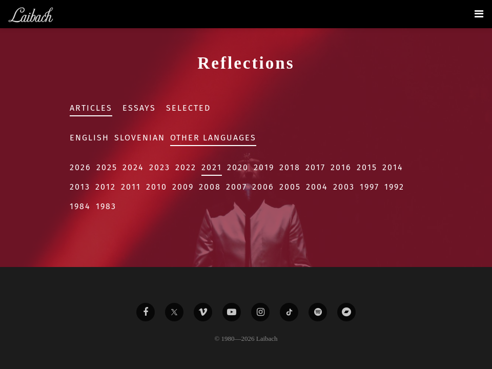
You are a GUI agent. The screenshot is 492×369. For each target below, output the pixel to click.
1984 (80, 206)
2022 (185, 167)
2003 (344, 187)
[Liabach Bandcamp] (346, 312)
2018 (289, 167)
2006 (263, 187)
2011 (131, 187)
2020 (238, 167)
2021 (211, 167)
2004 (317, 187)
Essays (139, 108)
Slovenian (139, 137)
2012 (105, 187)
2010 (156, 187)
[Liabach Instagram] (260, 312)
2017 (315, 167)
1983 (106, 206)
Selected (188, 108)
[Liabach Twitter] (174, 312)
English (89, 137)
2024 (133, 167)
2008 (210, 187)
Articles (91, 108)
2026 (80, 167)
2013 (80, 187)
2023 (159, 167)
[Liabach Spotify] (318, 312)
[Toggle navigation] (479, 14)
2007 (236, 187)
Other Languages (213, 137)
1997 (369, 187)
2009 (183, 187)
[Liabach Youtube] (231, 312)
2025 (106, 167)
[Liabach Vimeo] (203, 312)
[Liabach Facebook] (145, 312)
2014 (392, 167)
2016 (341, 167)
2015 (367, 167)
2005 (290, 187)
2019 (264, 167)
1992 (394, 187)
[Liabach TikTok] (289, 312)
